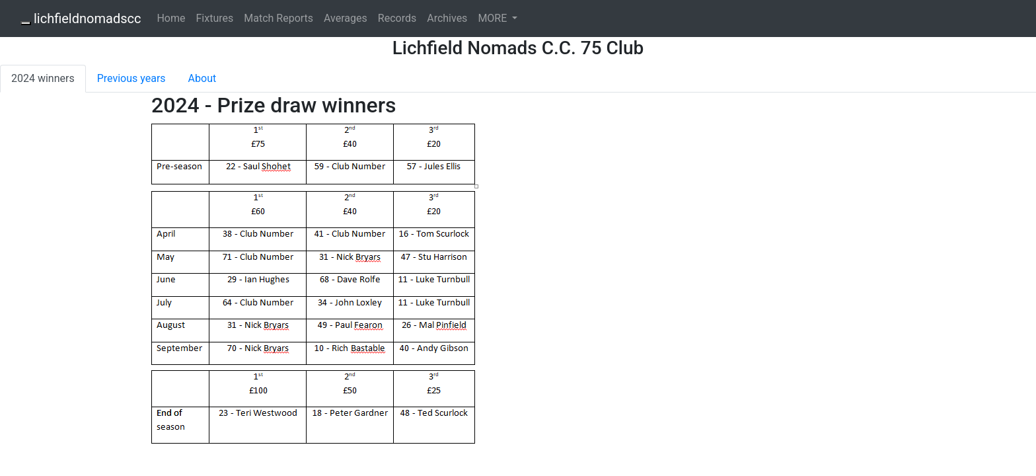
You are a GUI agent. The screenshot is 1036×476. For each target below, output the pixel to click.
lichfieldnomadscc (87, 18)
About (202, 78)
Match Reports (278, 18)
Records (397, 18)
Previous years (131, 78)
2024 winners (43, 78)
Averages (345, 18)
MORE (493, 18)
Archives (447, 18)
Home (171, 18)
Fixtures (214, 18)
